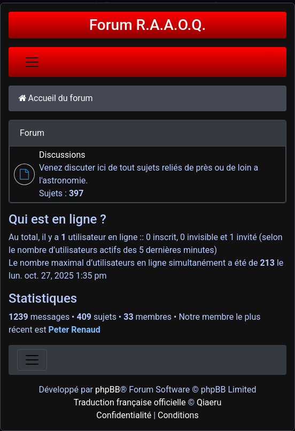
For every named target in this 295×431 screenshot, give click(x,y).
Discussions (62, 155)
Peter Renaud (74, 330)
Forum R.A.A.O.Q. (147, 25)
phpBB (107, 389)
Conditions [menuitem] (178, 415)
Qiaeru (209, 402)
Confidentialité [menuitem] (123, 415)
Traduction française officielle (130, 402)
